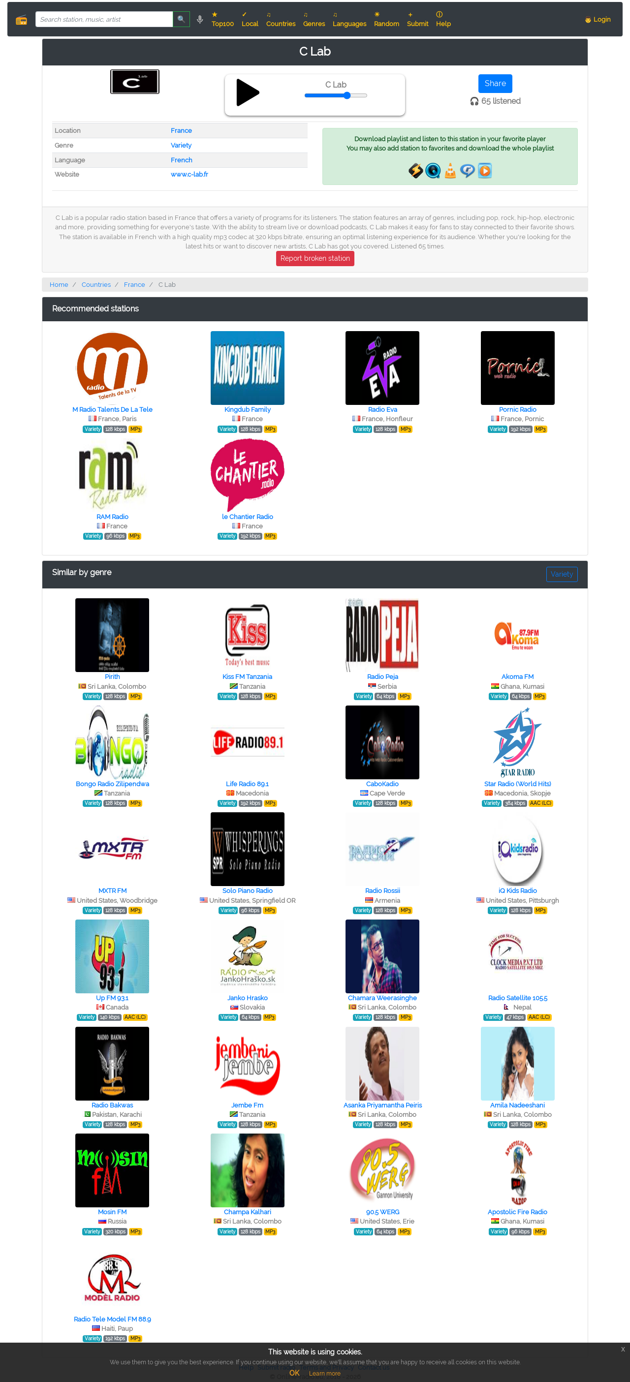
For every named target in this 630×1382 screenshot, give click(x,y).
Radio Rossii (382, 890)
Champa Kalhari (247, 1212)
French (181, 160)
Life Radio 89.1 (247, 784)
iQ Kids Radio (518, 890)
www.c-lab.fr (189, 174)
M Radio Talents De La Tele (112, 409)
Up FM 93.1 (112, 998)
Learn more (325, 1373)
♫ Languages (349, 19)
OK (294, 1373)
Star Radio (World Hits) (517, 784)
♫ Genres (314, 19)
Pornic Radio (517, 409)
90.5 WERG (382, 1212)
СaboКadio (382, 784)
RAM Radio (112, 517)
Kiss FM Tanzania (247, 676)
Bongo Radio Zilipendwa (112, 784)
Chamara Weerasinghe (382, 998)
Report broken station (315, 258)
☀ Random (386, 19)
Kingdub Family (247, 409)
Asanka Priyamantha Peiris (383, 1105)
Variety (181, 145)
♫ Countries (280, 19)
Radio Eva (382, 409)
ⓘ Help (443, 19)
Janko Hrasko (247, 998)
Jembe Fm (247, 1105)
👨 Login (597, 19)
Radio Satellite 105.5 (517, 998)
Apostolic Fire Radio (517, 1212)
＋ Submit (417, 19)
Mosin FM (112, 1212)
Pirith (112, 676)
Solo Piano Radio (247, 890)
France (181, 130)
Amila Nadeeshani (517, 1105)
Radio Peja (382, 676)
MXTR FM (112, 890)
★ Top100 (223, 19)
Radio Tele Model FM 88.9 (112, 1319)
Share (495, 83)
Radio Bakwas (112, 1105)
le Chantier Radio (247, 517)
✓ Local (250, 19)
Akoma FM (518, 676)
